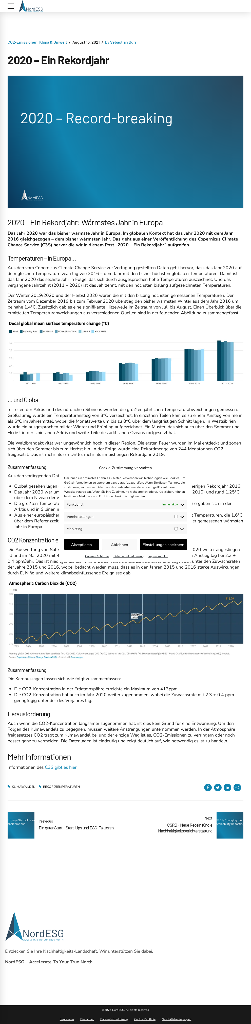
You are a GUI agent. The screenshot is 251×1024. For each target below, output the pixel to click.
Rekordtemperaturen (61, 786)
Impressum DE (158, 556)
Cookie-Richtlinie (97, 556)
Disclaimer (87, 1019)
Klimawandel (23, 786)
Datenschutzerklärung (128, 556)
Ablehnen (119, 544)
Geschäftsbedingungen (176, 1019)
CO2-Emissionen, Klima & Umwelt (37, 42)
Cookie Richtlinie (145, 1019)
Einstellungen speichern (163, 544)
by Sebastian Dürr (121, 42)
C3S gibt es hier (60, 767)
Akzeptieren (81, 544)
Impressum (67, 1019)
